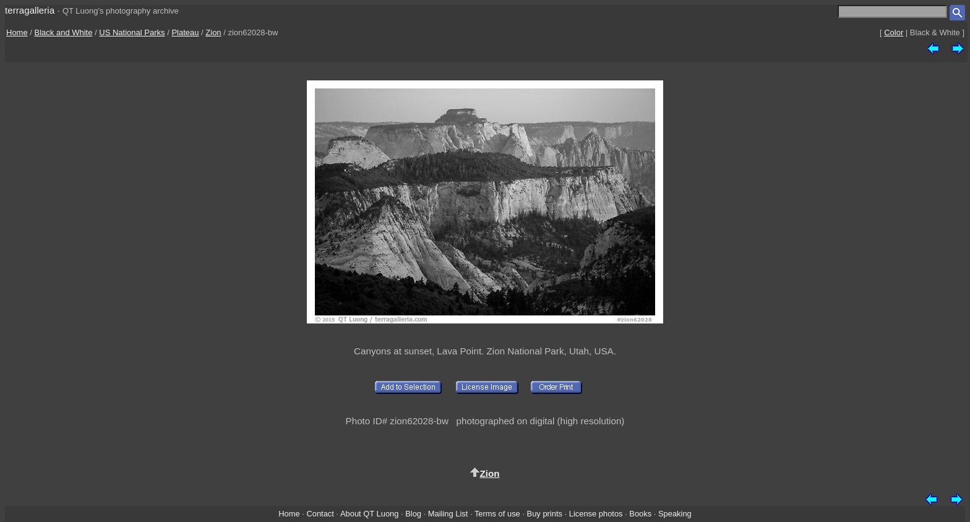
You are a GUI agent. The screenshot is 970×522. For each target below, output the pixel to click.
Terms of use (497, 513)
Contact (319, 513)
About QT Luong (369, 513)
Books (640, 513)
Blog (413, 513)
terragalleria (29, 10)
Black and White (64, 32)
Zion (213, 32)
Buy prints (544, 513)
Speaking (675, 513)
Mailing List (448, 513)
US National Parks (132, 32)
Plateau (185, 32)
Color (893, 32)
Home (17, 32)
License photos (596, 513)
